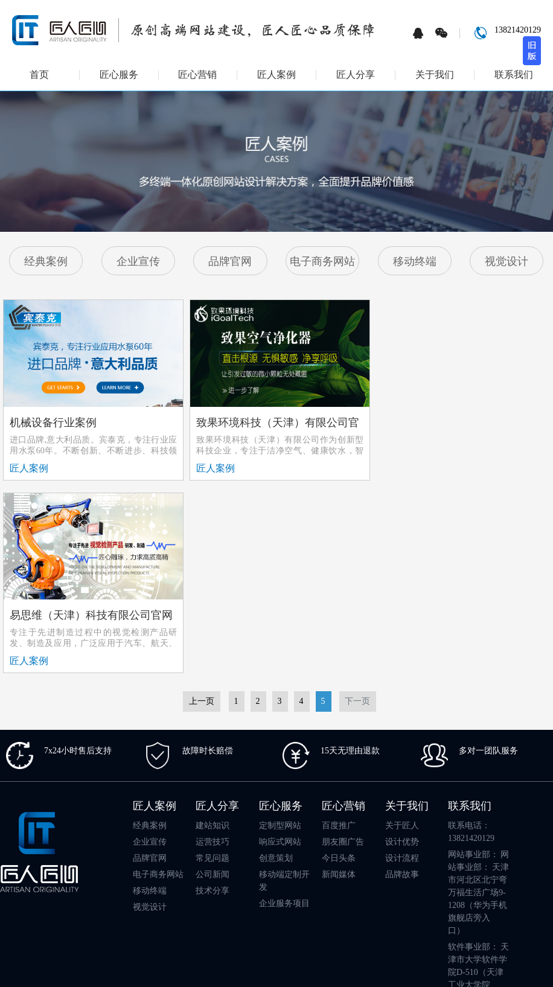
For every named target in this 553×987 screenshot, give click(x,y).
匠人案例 (276, 75)
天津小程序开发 (274, 891)
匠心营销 (197, 75)
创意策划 (276, 663)
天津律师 (128, 891)
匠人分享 (355, 75)
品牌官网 (230, 261)
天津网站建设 (84, 891)
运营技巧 (212, 647)
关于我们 (434, 75)
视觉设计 (506, 261)
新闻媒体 (339, 680)
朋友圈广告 (343, 647)
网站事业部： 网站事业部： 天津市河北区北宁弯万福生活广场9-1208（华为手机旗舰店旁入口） (479, 698)
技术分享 (212, 696)
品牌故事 (402, 680)
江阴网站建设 (235, 921)
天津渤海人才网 (393, 921)
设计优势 (402, 647)
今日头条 (339, 663)
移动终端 (414, 261)
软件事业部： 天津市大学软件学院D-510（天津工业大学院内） (479, 778)
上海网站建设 (173, 891)
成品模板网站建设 (340, 891)
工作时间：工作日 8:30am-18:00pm (477, 832)
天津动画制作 (336, 921)
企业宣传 (138, 261)
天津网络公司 (401, 891)
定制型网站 (280, 631)
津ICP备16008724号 (491, 961)
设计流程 (402, 663)
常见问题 (212, 663)
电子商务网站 (322, 261)
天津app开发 (452, 891)
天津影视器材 (183, 921)
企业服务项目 (284, 709)
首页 (39, 75)
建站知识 (212, 631)
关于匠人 (402, 631)
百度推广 (339, 631)
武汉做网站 (221, 891)
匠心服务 (119, 75)
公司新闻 (212, 680)
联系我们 (513, 75)
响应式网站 (280, 647)
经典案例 (46, 261)
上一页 (201, 506)
